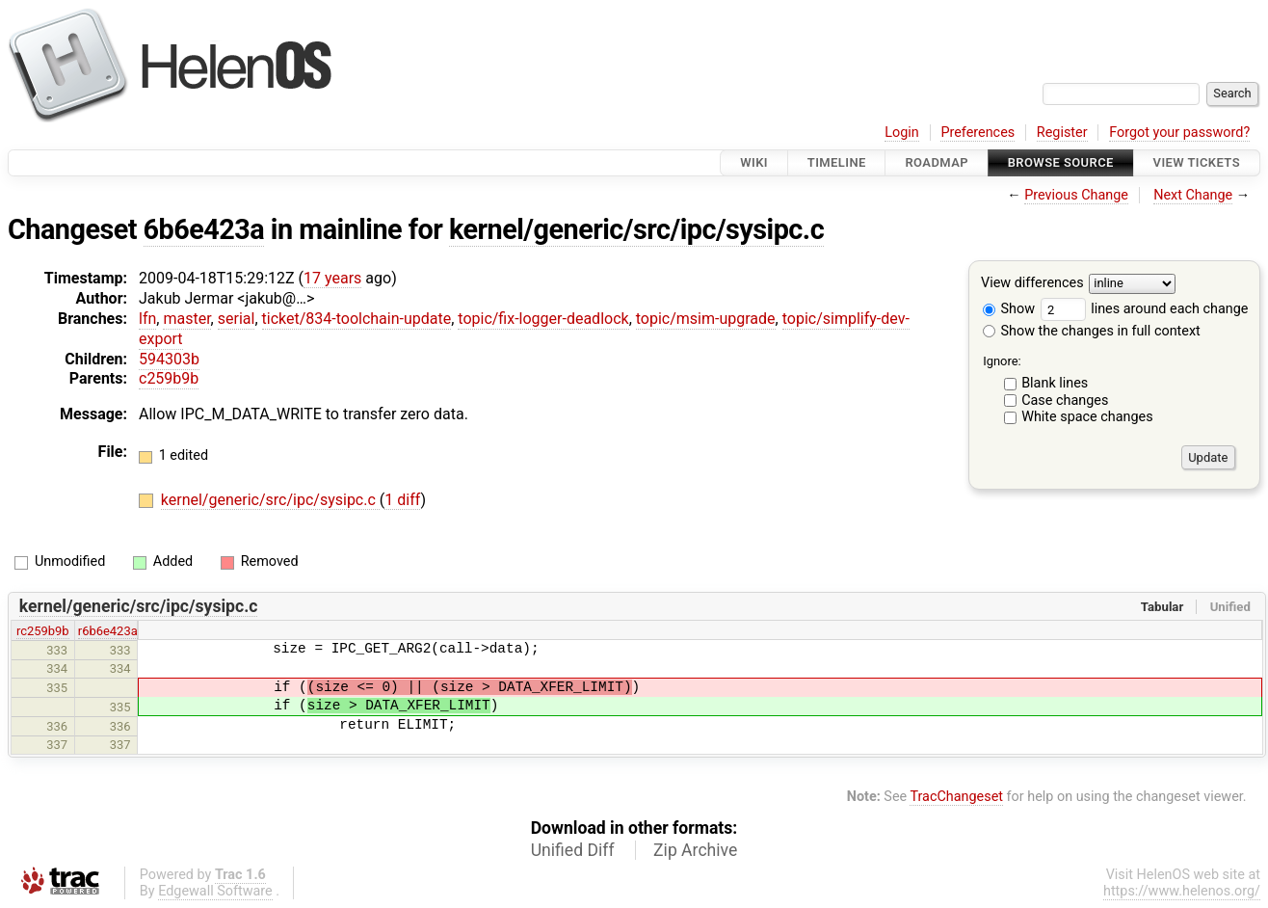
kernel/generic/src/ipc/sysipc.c (636, 229)
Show (1009, 309)
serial (236, 318)
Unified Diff (573, 850)
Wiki (754, 162)
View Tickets (1196, 162)
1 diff (402, 500)
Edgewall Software (215, 891)
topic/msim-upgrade (706, 318)
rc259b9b (42, 631)
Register (1062, 132)
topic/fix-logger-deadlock (543, 318)
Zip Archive (695, 850)
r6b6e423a (108, 631)
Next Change (1192, 195)
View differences (1032, 284)
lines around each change (1145, 309)
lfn (147, 318)
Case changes (1064, 400)
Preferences (977, 132)
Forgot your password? (1179, 132)
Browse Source (1061, 162)
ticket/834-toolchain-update (357, 318)
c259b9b (168, 378)
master (186, 318)
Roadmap (936, 162)
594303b (169, 359)
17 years (332, 278)
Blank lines (1054, 383)
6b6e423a (204, 229)
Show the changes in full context (1092, 331)
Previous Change (1076, 195)
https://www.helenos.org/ (1181, 891)
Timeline (836, 162)
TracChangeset (956, 796)
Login (902, 132)
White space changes (1087, 417)
